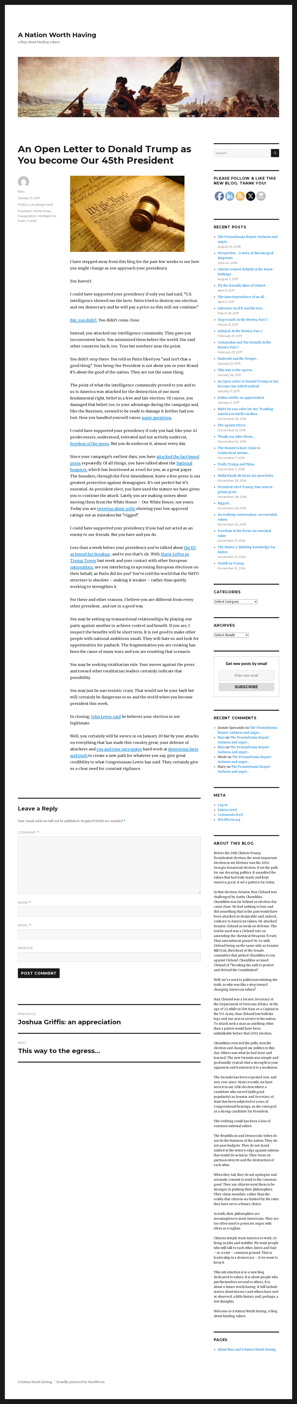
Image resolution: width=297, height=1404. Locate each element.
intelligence (47, 216)
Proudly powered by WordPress (80, 1382)
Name (24, 903)
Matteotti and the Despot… (238, 359)
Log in (222, 805)
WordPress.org (229, 820)
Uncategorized (41, 204)
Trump (32, 221)
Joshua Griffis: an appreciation (241, 398)
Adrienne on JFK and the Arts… (241, 308)
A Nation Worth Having (57, 35)
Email (24, 925)
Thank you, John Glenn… (236, 437)
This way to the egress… (236, 370)
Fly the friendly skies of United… (242, 286)
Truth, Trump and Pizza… (237, 464)
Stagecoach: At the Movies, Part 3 (243, 320)
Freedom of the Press (34, 211)
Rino (21, 191)
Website (25, 948)
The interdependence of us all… (242, 297)
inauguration (27, 216)
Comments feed (230, 815)
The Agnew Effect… (233, 425)
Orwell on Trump (231, 563)
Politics (23, 204)
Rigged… (224, 503)
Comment (28, 832)
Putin (22, 221)
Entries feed (227, 810)
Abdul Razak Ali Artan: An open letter (246, 476)
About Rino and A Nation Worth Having (247, 1350)
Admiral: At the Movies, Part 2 (240, 331)
